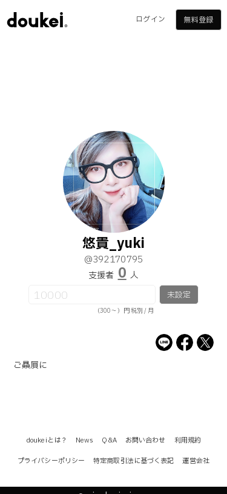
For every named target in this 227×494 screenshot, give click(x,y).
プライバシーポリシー (51, 461)
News (84, 440)
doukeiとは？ (46, 440)
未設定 (179, 295)
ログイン (150, 19)
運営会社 (195, 461)
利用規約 (187, 440)
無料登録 (197, 20)
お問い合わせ (145, 440)
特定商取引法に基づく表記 (133, 461)
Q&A (109, 440)
